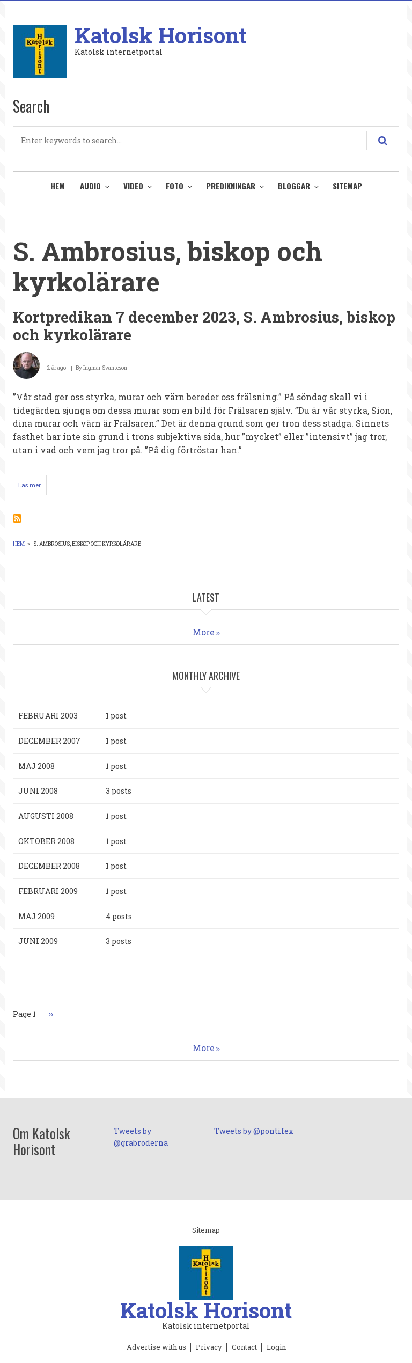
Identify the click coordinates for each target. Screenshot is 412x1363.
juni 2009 (38, 941)
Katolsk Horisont (160, 35)
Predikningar (230, 186)
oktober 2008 (46, 841)
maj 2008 (36, 766)
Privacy (209, 1347)
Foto (174, 186)
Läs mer (32, 487)
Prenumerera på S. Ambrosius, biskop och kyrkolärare (17, 518)
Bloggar (294, 186)
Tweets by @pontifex (253, 1131)
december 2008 (49, 866)
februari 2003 (48, 715)
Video (133, 186)
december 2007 (49, 741)
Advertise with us (156, 1347)
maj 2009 (36, 916)
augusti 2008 (45, 816)
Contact (244, 1347)
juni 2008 (38, 791)
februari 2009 (48, 891)
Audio (90, 186)
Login (276, 1347)
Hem (57, 186)
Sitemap (347, 186)
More (204, 631)
